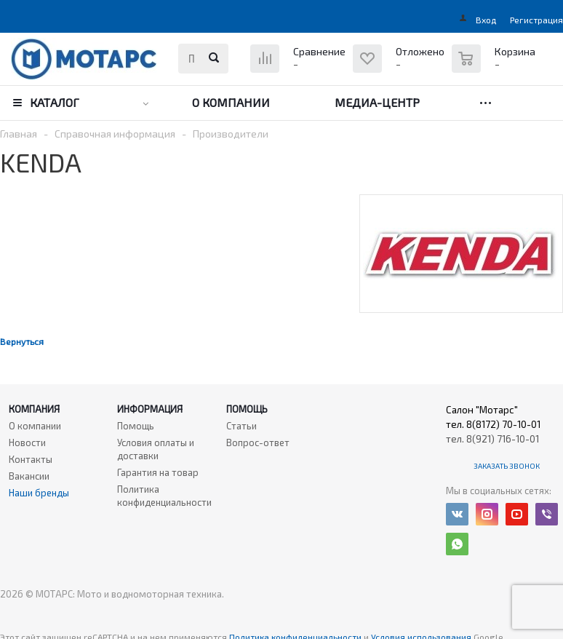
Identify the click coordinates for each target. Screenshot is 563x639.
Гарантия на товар (158, 472)
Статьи (241, 426)
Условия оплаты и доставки (155, 449)
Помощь (247, 409)
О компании (231, 102)
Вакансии (29, 476)
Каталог (54, 102)
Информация (150, 409)
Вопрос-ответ (258, 442)
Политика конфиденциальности (164, 495)
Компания (34, 409)
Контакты (30, 459)
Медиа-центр (377, 102)
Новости (27, 442)
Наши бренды (39, 493)
